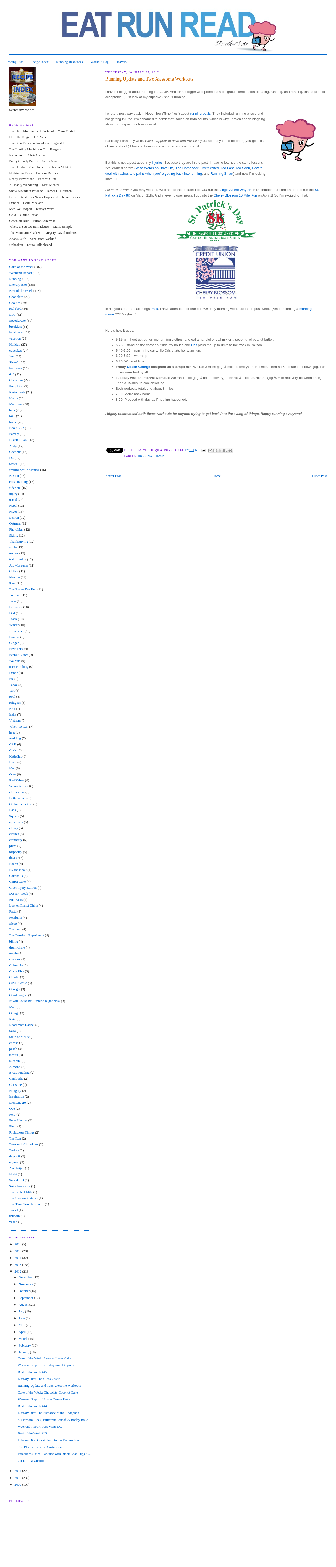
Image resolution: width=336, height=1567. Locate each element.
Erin (12, 709)
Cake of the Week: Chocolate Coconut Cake (48, 1392)
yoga (12, 601)
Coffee (13, 571)
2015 (18, 1251)
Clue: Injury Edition (23, 888)
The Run (15, 1138)
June (22, 1318)
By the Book (18, 870)
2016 (18, 1244)
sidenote (14, 488)
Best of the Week (21, 291)
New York (16, 649)
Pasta (12, 911)
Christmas (16, 380)
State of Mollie (19, 1037)
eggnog (14, 1162)
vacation (15, 338)
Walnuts (14, 661)
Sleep (13, 923)
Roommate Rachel (21, 1025)
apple (13, 547)
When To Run (18, 726)
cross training (18, 482)
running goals (200, 113)
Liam (12, 762)
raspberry (15, 852)
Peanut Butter (18, 655)
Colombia (16, 965)
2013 (18, 1265)
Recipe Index (39, 62)
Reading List (14, 62)
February (25, 1345)
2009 (18, 1484)
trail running (17, 559)
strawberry (16, 631)
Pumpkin (15, 386)
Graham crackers (20, 804)
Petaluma (15, 917)
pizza (12, 846)
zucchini (15, 1061)
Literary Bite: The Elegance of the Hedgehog (48, 1413)
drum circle (17, 947)
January (24, 1352)
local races (16, 332)
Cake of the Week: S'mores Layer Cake (44, 1358)
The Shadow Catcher (23, 1198)
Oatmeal (15, 523)
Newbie (14, 577)
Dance (13, 673)
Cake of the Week (21, 267)
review (13, 553)
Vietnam (15, 720)
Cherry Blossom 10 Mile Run (235, 195)
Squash (14, 816)
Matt (12, 1007)
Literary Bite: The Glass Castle (39, 1379)
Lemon (14, 518)
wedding (15, 738)
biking (13, 941)
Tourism (14, 595)
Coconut (15, 452)
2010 (18, 1478)
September (26, 1298)
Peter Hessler (18, 1120)
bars (12, 410)
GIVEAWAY (18, 983)
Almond (14, 1067)
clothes (14, 834)
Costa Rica (16, 971)
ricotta (13, 1055)
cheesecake (16, 792)
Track (159, 455)
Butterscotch (18, 798)
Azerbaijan (16, 1168)
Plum (12, 1126)
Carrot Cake (17, 881)
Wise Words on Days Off (154, 168)
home (13, 422)
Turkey (14, 1150)
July (22, 1311)
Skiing (13, 535)
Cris (194, 345)
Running (145, 455)
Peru (12, 1114)
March (23, 1339)
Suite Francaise (19, 1186)
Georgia (14, 989)
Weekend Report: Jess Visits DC (40, 1426)
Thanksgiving (18, 541)
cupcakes (15, 350)
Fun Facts (16, 900)
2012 (18, 1271)
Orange (14, 1013)
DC (11, 458)
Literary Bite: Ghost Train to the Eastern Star (48, 1440)
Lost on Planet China (23, 905)
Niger (13, 511)
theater (13, 858)
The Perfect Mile (20, 1192)
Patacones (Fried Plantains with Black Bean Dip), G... (55, 1454)
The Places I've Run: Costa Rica (40, 1447)
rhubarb (14, 1216)
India (12, 714)
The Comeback (187, 168)
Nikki (13, 1174)
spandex (14, 959)
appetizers (16, 822)
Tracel (13, 1210)
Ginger (14, 643)
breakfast (15, 327)
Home (216, 476)
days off (14, 1156)
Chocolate (16, 297)
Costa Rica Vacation (31, 1461)
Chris (13, 750)
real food (15, 308)
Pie (11, 679)
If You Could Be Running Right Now (34, 1001)
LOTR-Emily (18, 440)
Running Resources (69, 62)
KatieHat (15, 756)
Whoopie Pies (18, 786)
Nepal (13, 505)
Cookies (14, 303)
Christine (15, 1085)
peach (13, 1049)
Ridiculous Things (21, 1132)
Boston (14, 476)
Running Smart (222, 174)
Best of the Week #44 (32, 1406)
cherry (13, 828)
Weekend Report (20, 273)
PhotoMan (16, 529)
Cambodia (16, 1079)
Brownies (15, 607)
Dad (12, 613)
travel (13, 499)
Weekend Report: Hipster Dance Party (44, 1399)
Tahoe (13, 685)
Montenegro (17, 1102)
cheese (13, 1043)
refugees (15, 703)
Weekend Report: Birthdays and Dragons (46, 1365)
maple (13, 953)
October (24, 1291)
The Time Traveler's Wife (26, 1204)
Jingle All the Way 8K (236, 190)
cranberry (15, 840)
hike (12, 416)
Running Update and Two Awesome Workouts (49, 1386)
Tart (12, 690)
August (24, 1304)
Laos (12, 810)
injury (13, 494)
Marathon (16, 404)
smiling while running (24, 470)
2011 (18, 1471)
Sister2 (14, 362)
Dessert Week (18, 894)
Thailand (15, 929)
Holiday (14, 344)
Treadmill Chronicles (23, 1144)
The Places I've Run (22, 589)
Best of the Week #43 (32, 1433)
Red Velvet (16, 780)
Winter (14, 625)
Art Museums (18, 565)
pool (12, 696)
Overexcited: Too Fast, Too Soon (225, 168)
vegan (13, 1222)
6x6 (11, 374)
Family (14, 434)
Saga (12, 1031)
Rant (12, 583)
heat (12, 732)
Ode (12, 1108)
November (26, 1284)
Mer (12, 768)
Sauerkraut (16, 1180)
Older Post (319, 476)
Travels (121, 62)
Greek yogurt (18, 995)
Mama (13, 398)
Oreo (12, 774)
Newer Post (113, 476)
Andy (13, 446)
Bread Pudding (19, 1072)
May (22, 1325)
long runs (15, 368)
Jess (12, 356)
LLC (12, 314)
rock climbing (18, 667)
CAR (12, 744)
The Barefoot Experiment (26, 935)
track (154, 309)
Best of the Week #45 (32, 1372)
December (26, 1277)
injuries (157, 163)
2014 (18, 1258)
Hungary (15, 1091)
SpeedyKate (17, 320)
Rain (12, 1019)
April (23, 1332)
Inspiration (16, 1096)
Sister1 (14, 464)
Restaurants (17, 392)
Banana (14, 637)
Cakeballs (16, 876)
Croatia (14, 977)
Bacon (13, 864)
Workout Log (100, 62)
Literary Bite (18, 285)
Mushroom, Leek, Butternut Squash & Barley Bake (53, 1420)
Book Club (16, 428)
